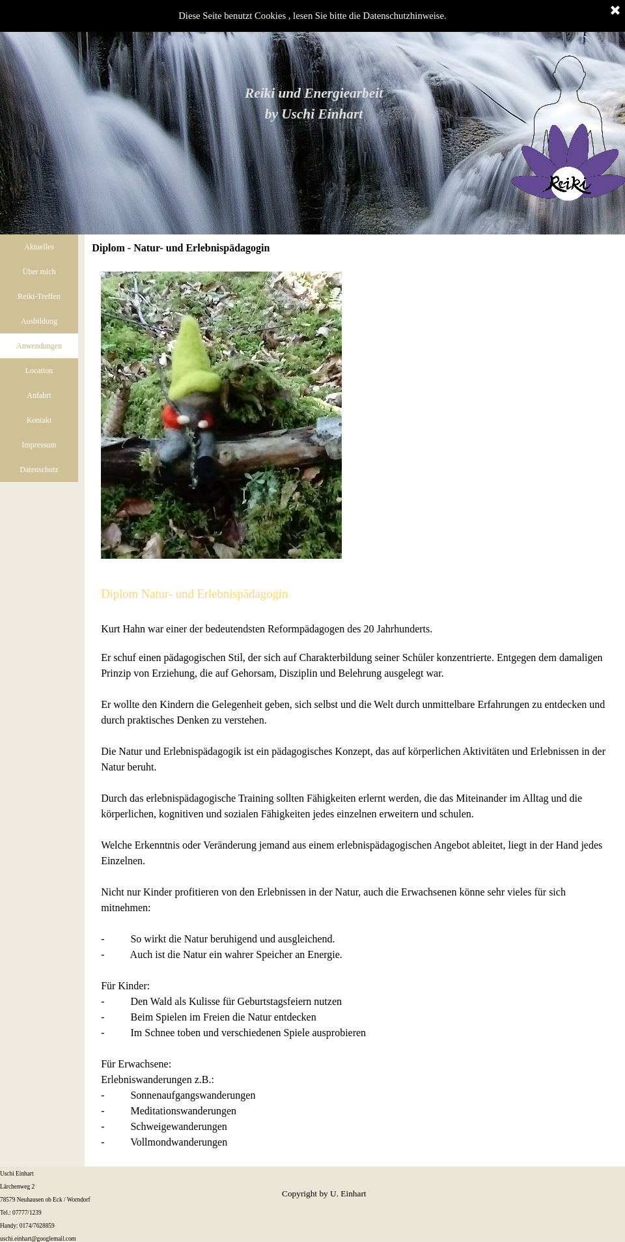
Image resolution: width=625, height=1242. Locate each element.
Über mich (39, 271)
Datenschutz (39, 469)
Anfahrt (39, 395)
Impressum (38, 444)
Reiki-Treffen (39, 296)
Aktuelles (39, 246)
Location (39, 370)
